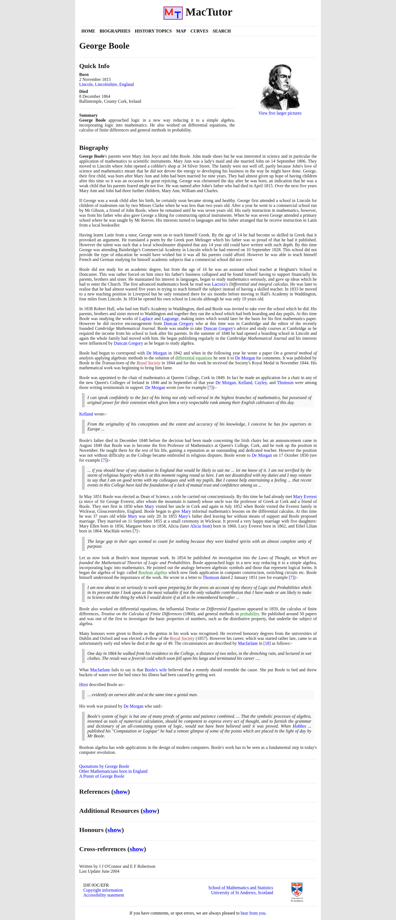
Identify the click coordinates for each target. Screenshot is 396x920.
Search (222, 31)
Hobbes (299, 726)
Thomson (285, 382)
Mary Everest (305, 496)
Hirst (83, 684)
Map (181, 31)
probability (249, 613)
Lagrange (170, 318)
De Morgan (156, 353)
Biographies (115, 31)
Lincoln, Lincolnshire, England (106, 84)
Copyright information (103, 890)
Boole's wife (156, 669)
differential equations (193, 358)
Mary (149, 506)
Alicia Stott (200, 526)
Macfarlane (248, 643)
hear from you (253, 913)
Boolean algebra (152, 572)
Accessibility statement (103, 895)
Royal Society (149, 363)
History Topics (153, 31)
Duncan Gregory (179, 323)
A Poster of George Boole (101, 776)
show (121, 791)
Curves (199, 31)
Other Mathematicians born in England (113, 771)
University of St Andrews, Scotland (242, 892)
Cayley (261, 382)
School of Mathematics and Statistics (240, 887)
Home (88, 31)
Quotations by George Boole (104, 766)
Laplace (146, 318)
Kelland (245, 382)
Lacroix (219, 284)
